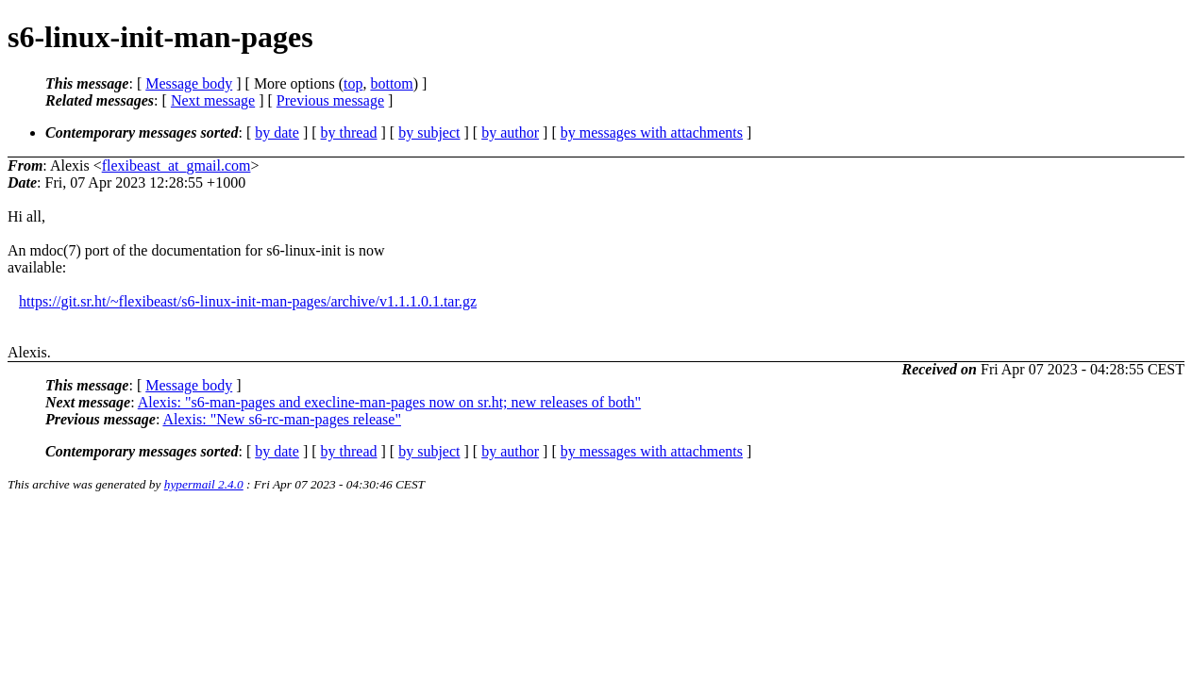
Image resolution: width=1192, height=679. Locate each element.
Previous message (330, 100)
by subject (429, 132)
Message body (188, 83)
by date (277, 132)
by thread (349, 132)
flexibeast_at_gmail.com (176, 165)
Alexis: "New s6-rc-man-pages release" (281, 419)
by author (510, 132)
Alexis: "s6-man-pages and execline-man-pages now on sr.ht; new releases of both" (389, 402)
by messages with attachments (652, 132)
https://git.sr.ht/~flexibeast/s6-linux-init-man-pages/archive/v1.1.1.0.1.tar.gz (248, 301)
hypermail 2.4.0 (203, 484)
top (353, 83)
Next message (213, 100)
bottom (391, 83)
